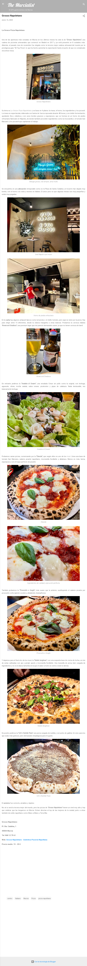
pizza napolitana (45, 898)
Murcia (26, 898)
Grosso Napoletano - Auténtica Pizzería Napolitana (26, 840)
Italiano (18, 898)
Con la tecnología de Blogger (43, 962)
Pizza (33, 898)
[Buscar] (83, 4)
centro (9, 898)
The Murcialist (20, 5)
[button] (83, 16)
